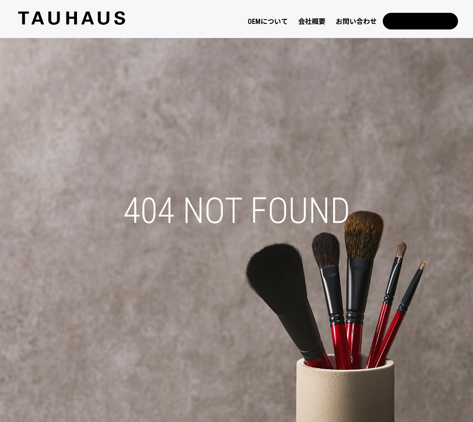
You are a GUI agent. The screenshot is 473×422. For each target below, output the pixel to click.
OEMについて (268, 22)
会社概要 (311, 22)
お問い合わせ (356, 22)
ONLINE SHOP (420, 22)
